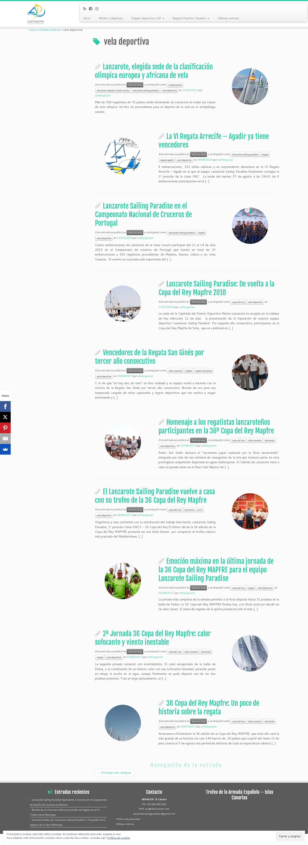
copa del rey (238, 301)
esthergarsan (102, 95)
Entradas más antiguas (114, 772)
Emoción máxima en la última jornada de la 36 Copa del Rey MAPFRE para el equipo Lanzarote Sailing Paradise (216, 570)
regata (265, 154)
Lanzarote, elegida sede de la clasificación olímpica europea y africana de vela (154, 71)
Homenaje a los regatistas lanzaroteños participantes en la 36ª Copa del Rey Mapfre (216, 426)
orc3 (199, 509)
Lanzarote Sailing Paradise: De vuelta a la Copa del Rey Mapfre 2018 (216, 288)
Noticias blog (135, 84)
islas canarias (175, 370)
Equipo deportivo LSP (148, 18)
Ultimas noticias (228, 18)
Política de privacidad (128, 819)
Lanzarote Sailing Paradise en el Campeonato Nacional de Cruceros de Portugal (143, 214)
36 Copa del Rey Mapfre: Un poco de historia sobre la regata (208, 707)
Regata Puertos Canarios (191, 18)
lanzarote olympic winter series (113, 90)
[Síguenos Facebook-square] (92, 8)
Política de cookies (118, 838)
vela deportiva (169, 90)
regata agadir (166, 159)
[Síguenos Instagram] (98, 8)
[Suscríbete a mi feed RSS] (86, 8)
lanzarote (269, 440)
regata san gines (203, 370)
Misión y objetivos (111, 18)
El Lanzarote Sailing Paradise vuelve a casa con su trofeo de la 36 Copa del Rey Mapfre (155, 496)
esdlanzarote (175, 84)
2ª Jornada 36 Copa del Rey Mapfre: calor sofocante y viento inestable (153, 637)
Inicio (86, 18)
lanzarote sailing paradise (146, 90)
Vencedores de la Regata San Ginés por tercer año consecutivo (149, 357)
